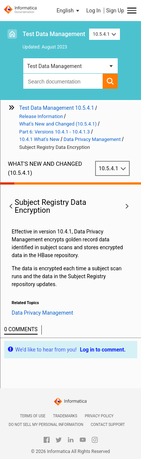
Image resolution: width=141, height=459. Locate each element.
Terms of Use (32, 416)
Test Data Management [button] (54, 66)
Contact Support (108, 425)
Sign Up (115, 11)
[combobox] (63, 81)
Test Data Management (54, 34)
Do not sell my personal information (46, 425)
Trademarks (65, 416)
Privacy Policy (99, 416)
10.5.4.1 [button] (105, 34)
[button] (69, 10)
